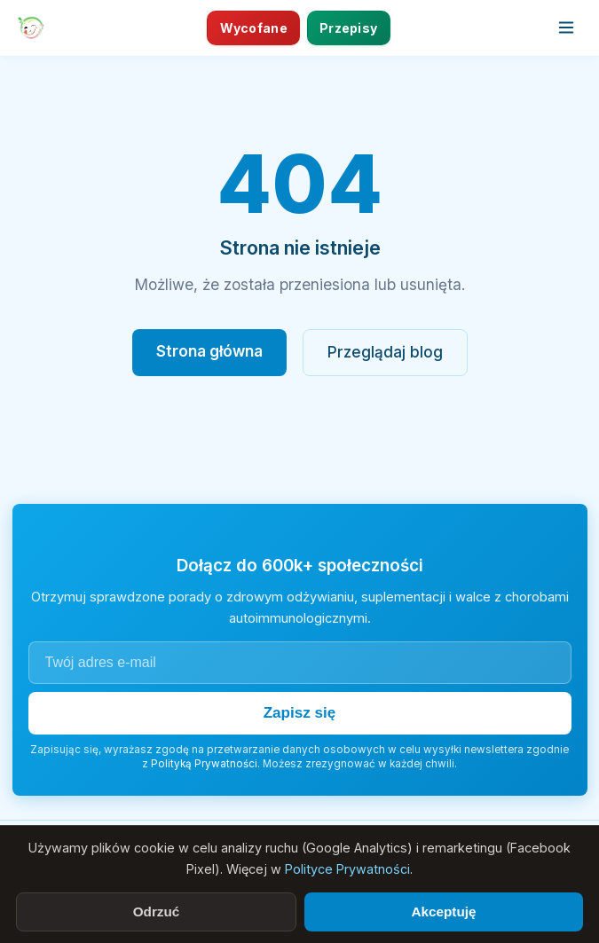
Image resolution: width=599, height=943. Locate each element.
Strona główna (209, 351)
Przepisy (348, 27)
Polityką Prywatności (204, 764)
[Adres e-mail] (299, 662)
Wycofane (254, 27)
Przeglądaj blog (385, 351)
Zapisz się (300, 712)
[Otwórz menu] (566, 27)
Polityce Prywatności (347, 868)
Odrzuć (156, 911)
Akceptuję (443, 911)
